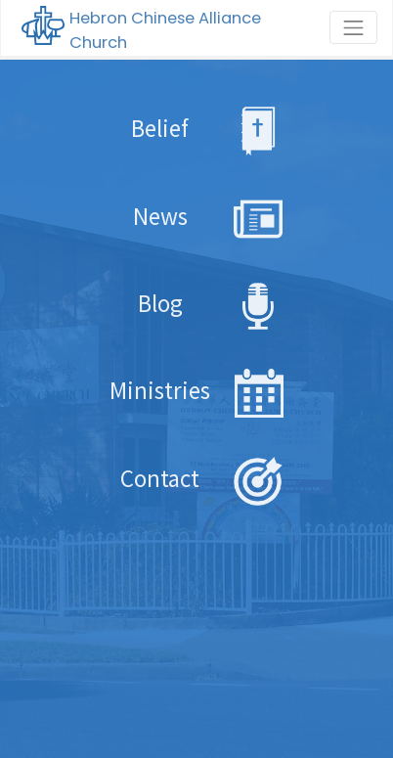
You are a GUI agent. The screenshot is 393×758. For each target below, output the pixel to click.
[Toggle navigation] (353, 27)
